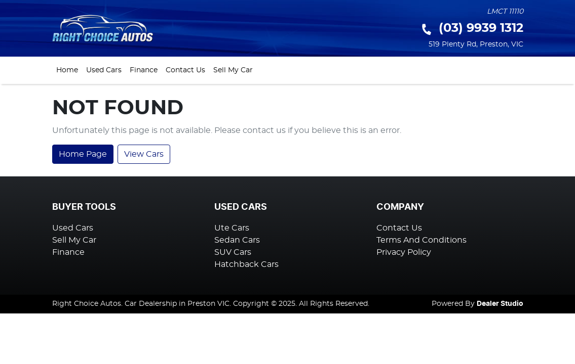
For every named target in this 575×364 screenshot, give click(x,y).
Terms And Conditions (421, 240)
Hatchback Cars (246, 264)
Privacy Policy (403, 252)
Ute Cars (231, 228)
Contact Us (185, 70)
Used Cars (104, 70)
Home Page (83, 154)
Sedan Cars (237, 240)
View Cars (144, 154)
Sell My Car (233, 70)
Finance (144, 70)
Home (67, 70)
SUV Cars (232, 252)
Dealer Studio (500, 303)
